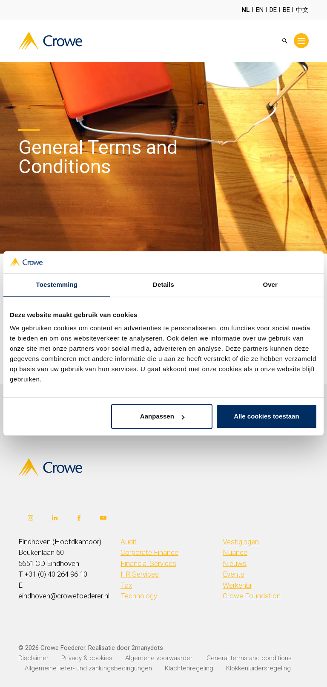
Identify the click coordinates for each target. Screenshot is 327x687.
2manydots (147, 648)
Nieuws (235, 563)
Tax (126, 585)
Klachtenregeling (189, 668)
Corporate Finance (149, 552)
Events (233, 574)
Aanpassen (162, 416)
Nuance (235, 552)
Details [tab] (163, 285)
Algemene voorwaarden (159, 658)
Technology (138, 596)
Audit (128, 541)
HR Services (139, 574)
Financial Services (148, 563)
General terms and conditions (249, 658)
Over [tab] (270, 285)
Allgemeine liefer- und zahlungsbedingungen (88, 668)
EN (260, 10)
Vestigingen (241, 541)
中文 (302, 10)
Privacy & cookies (86, 658)
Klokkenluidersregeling (258, 668)
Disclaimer (33, 658)
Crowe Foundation (252, 596)
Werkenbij (238, 585)
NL (245, 10)
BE (286, 10)
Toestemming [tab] (57, 285)
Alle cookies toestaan (266, 416)
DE (273, 10)
